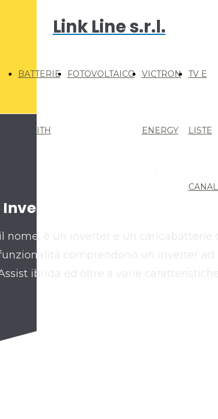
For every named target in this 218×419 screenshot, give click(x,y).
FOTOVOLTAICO (101, 74)
